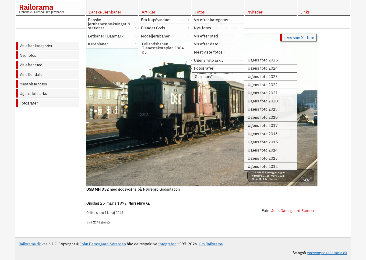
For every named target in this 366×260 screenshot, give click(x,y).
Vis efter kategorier (36, 46)
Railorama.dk (30, 244)
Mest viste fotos (33, 84)
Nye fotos (28, 55)
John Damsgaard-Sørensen (103, 244)
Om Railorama (211, 244)
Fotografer (29, 103)
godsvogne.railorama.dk (327, 252)
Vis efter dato (31, 74)
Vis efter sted (31, 65)
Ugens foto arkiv (34, 93)
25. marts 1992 (113, 203)
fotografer (167, 244)
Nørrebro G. (139, 203)
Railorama (36, 7)
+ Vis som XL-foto (299, 37)
